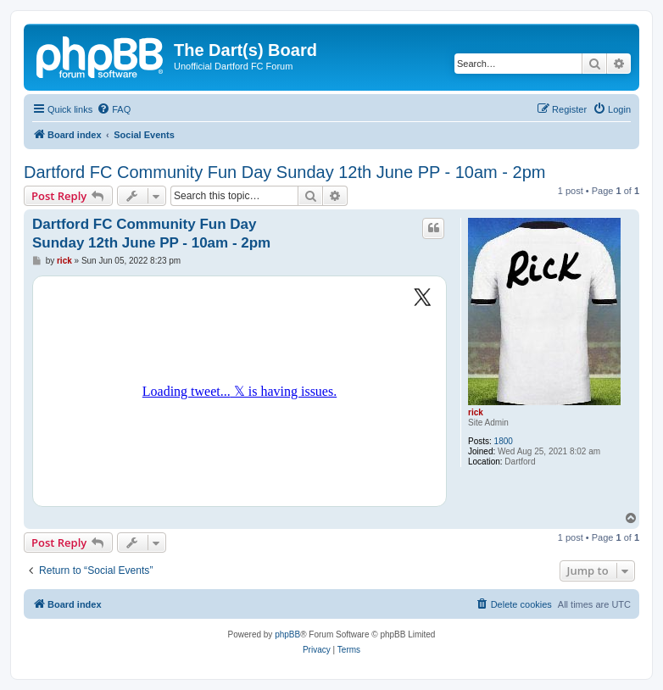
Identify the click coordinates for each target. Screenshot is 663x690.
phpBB (287, 634)
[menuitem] (114, 109)
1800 (503, 441)
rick (475, 412)
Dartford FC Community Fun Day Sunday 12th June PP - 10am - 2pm (284, 172)
